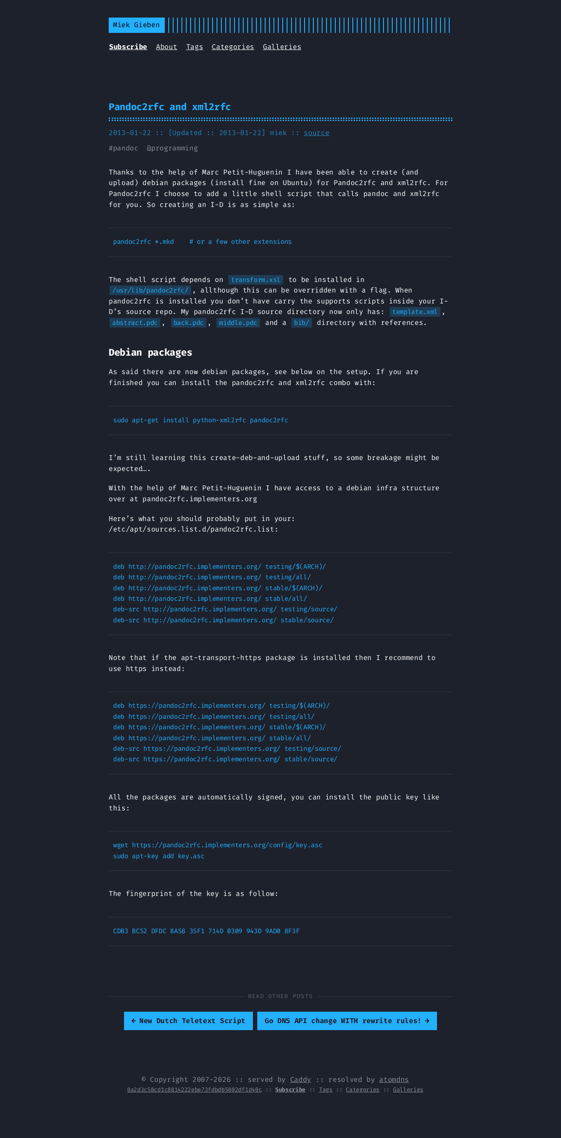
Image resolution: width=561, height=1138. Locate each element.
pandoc (125, 148)
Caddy (300, 1079)
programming (174, 148)
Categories (233, 46)
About (166, 46)
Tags (194, 46)
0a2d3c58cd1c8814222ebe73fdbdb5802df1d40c (194, 1089)
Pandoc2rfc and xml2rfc (170, 106)
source (316, 132)
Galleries (282, 46)
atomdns (394, 1079)
